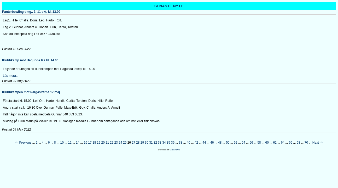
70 (306, 142)
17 (89, 142)
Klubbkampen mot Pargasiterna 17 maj (31, 92)
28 (137, 142)
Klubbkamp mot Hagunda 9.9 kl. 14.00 (30, 60)
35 (168, 142)
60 (267, 142)
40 (188, 142)
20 (102, 142)
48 (220, 142)
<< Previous (23, 142)
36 (172, 142)
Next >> (317, 142)
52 (235, 142)
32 (155, 142)
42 (196, 142)
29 (142, 142)
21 (107, 142)
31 (151, 142)
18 (94, 142)
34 (164, 142)
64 (282, 142)
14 (77, 142)
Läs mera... (11, 76)
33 (159, 142)
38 (180, 142)
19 (98, 142)
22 (111, 142)
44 (204, 142)
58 (259, 142)
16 (85, 142)
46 (212, 142)
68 (298, 142)
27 (133, 142)
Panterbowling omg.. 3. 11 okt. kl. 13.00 (31, 12)
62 (275, 142)
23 (116, 142)
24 (120, 142)
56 (251, 142)
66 (290, 142)
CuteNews (175, 149)
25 (124, 142)
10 (61, 142)
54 (243, 142)
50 (227, 142)
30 (146, 142)
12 (70, 142)
